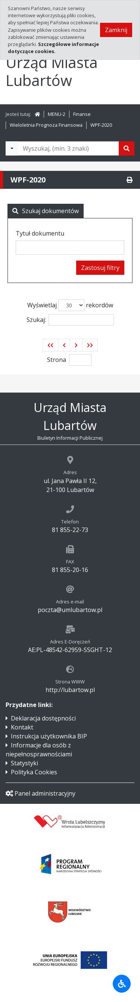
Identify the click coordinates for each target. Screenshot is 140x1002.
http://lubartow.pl (70, 690)
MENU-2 (56, 114)
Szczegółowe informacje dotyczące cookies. (53, 48)
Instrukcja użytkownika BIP (49, 736)
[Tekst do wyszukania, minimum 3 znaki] (68, 148)
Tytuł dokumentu (40, 233)
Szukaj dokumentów (45, 211)
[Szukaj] (126, 148)
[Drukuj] (130, 180)
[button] (50, 345)
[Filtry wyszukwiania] (12, 148)
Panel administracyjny (40, 793)
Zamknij (116, 30)
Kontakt (22, 727)
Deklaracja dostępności (43, 718)
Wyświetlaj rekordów (70, 305)
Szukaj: (70, 320)
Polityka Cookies (34, 772)
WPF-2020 (101, 125)
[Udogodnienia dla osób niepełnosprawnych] (122, 984)
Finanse (82, 114)
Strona (56, 360)
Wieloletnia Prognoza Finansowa (46, 125)
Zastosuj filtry (100, 268)
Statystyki (24, 763)
